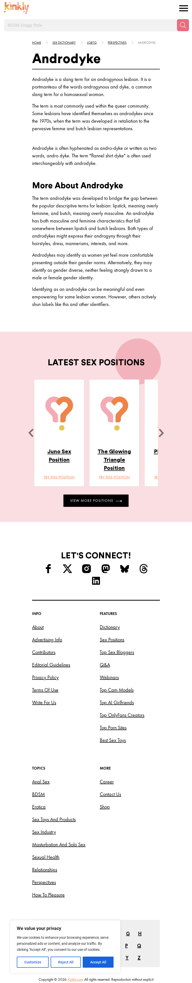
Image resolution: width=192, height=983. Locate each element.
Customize (32, 962)
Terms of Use (45, 690)
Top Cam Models (117, 690)
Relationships (44, 869)
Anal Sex (41, 781)
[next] (161, 433)
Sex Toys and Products (54, 819)
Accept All (98, 962)
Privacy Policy (45, 677)
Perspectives (117, 42)
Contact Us (110, 794)
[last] (31, 433)
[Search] (183, 25)
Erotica (39, 806)
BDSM (38, 794)
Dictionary (110, 627)
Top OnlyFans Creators (122, 715)
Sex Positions (112, 639)
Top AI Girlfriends (117, 702)
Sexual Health (45, 857)
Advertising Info (47, 639)
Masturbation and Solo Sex (58, 844)
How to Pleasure (48, 894)
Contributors (43, 652)
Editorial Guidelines (51, 664)
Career (107, 781)
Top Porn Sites (113, 727)
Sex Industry (44, 832)
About (38, 627)
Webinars (109, 677)
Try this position (59, 477)
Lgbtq (92, 42)
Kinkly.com (75, 979)
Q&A (105, 664)
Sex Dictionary (64, 42)
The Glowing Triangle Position (114, 460)
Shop (105, 806)
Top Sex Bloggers (117, 652)
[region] (65, 946)
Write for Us (44, 702)
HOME (36, 42)
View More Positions (96, 500)
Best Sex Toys (113, 740)
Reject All (65, 962)
